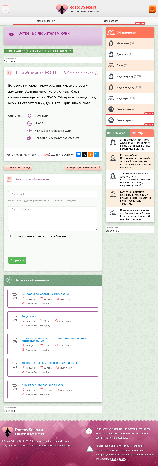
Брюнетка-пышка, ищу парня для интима (49, 362)
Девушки (123, 54)
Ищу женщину (126, 87)
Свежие (116, 133)
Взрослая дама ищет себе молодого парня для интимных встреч (53, 339)
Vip (137, 133)
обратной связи (118, 459)
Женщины (123, 43)
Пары (120, 65)
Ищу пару (123, 98)
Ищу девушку (125, 76)
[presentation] (36, 250)
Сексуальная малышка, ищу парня (45, 293)
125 (46, 155)
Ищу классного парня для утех (42, 384)
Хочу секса (28, 316)
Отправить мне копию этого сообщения (38, 236)
